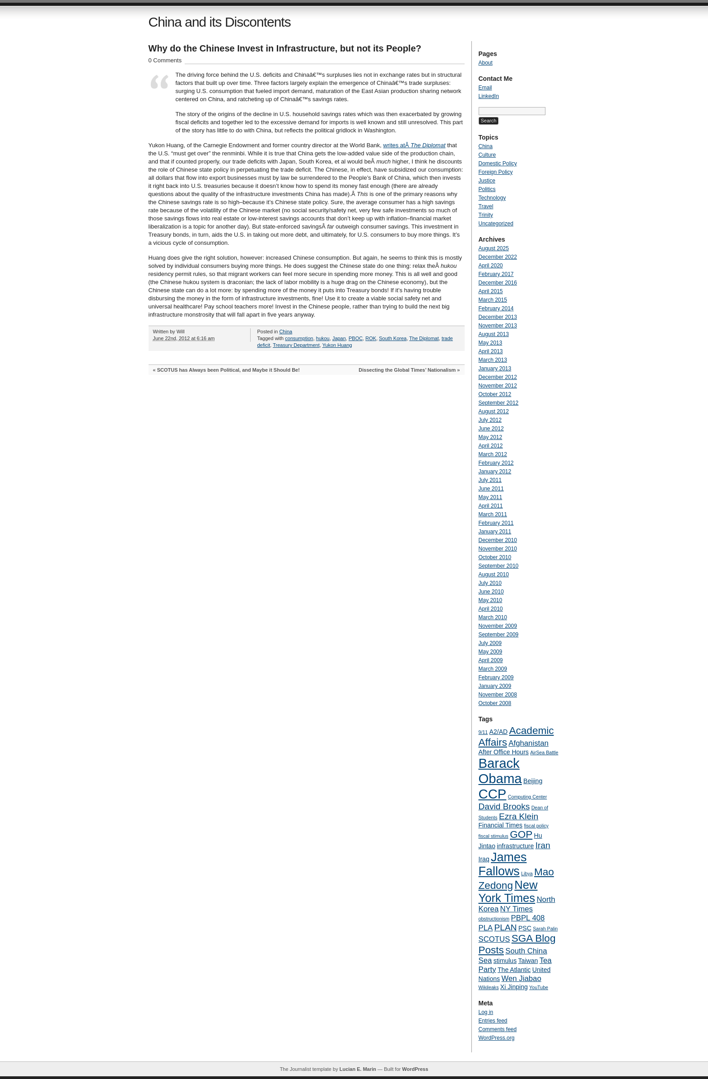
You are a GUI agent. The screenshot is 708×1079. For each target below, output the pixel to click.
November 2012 (498, 386)
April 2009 (491, 660)
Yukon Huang (337, 345)
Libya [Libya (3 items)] (526, 873)
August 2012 (494, 411)
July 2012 (490, 420)
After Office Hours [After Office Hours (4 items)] (504, 752)
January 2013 (495, 368)
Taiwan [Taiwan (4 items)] (528, 960)
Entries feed (493, 1021)
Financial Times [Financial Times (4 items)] (501, 825)
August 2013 (494, 334)
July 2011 (490, 480)
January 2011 (495, 531)
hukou (323, 338)
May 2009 (491, 652)
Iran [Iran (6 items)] (543, 845)
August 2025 (494, 248)
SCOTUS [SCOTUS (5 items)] (494, 939)
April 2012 (491, 446)
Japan (339, 338)
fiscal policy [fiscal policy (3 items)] (536, 825)
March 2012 (493, 454)
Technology (492, 198)
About (486, 63)
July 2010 (490, 583)
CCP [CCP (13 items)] (493, 793)
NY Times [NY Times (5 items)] (516, 909)
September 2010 (499, 566)
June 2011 (491, 489)
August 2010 (494, 574)
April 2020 (491, 265)
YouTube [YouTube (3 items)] (538, 987)
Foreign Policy (496, 172)
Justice (487, 180)
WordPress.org (497, 1038)
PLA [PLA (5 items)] (486, 928)
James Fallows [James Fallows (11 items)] (503, 864)
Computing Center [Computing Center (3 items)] (527, 796)
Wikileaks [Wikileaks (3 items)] (489, 987)
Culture (487, 155)
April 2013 (491, 351)
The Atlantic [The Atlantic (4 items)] (514, 969)
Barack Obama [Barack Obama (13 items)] (500, 771)
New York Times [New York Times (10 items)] (508, 891)
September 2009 (499, 634)
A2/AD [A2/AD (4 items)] (498, 731)
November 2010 (498, 549)
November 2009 (498, 626)
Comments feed (498, 1029)
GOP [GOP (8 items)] (521, 834)
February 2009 (496, 677)
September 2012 (499, 403)
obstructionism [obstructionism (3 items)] (494, 918)
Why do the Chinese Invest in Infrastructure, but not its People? (285, 48)
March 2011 (493, 514)
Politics (487, 189)
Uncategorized (496, 223)
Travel (486, 206)
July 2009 (490, 643)
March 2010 (493, 617)
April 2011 (491, 506)
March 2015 (493, 300)
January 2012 (495, 471)
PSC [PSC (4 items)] (524, 928)
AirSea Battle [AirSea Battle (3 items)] (544, 752)
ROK (370, 338)
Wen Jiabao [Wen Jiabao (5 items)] (521, 978)
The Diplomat (423, 338)
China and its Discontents (220, 21)
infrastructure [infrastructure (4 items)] (515, 846)
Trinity (486, 215)
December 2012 (498, 377)
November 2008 (498, 694)
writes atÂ (414, 145)
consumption (299, 338)
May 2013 (491, 343)
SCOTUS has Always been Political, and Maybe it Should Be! (228, 370)
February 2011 (496, 523)
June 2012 (491, 428)
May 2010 (491, 600)
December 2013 (498, 317)
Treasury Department (296, 345)
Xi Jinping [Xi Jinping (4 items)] (514, 986)
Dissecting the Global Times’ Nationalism (407, 370)
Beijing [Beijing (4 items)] (532, 781)
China (285, 331)
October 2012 (495, 394)
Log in (486, 1012)
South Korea (392, 338)
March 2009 (493, 669)
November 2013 (498, 325)
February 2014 (496, 308)
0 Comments (165, 60)
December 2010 (498, 540)
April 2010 (491, 609)
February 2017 (496, 274)
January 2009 (495, 686)
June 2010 (491, 592)
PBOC (356, 338)
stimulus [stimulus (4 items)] (505, 960)
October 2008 (495, 703)
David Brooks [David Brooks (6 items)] (504, 806)
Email (485, 87)
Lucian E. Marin (358, 1069)
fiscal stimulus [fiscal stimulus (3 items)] (493, 836)
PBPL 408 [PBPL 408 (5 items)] (528, 918)
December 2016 (498, 283)
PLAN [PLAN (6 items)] (505, 927)
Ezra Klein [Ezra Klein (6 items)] (518, 816)
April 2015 (491, 291)
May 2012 (491, 437)
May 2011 (491, 497)
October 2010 (495, 557)
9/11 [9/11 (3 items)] (483, 732)
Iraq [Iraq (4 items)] (484, 859)
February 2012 (496, 463)
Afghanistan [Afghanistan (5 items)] (528, 743)
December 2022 (498, 257)
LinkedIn (489, 96)
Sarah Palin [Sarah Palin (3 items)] (545, 928)
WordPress (415, 1069)
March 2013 (493, 360)
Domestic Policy (498, 163)
